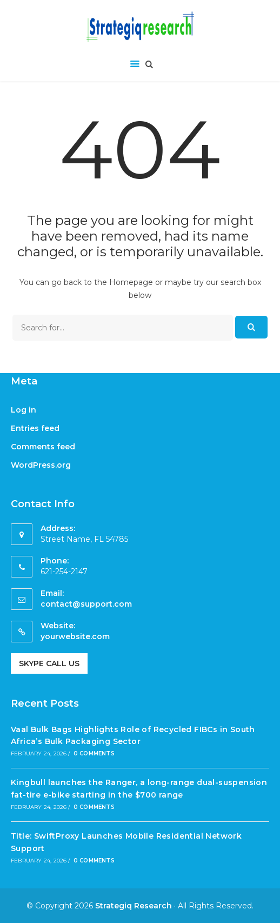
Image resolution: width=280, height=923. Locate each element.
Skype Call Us (49, 663)
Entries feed (35, 428)
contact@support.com (86, 604)
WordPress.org (41, 465)
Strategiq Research (133, 906)
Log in (23, 410)
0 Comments (94, 753)
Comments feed (43, 446)
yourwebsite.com (75, 636)
